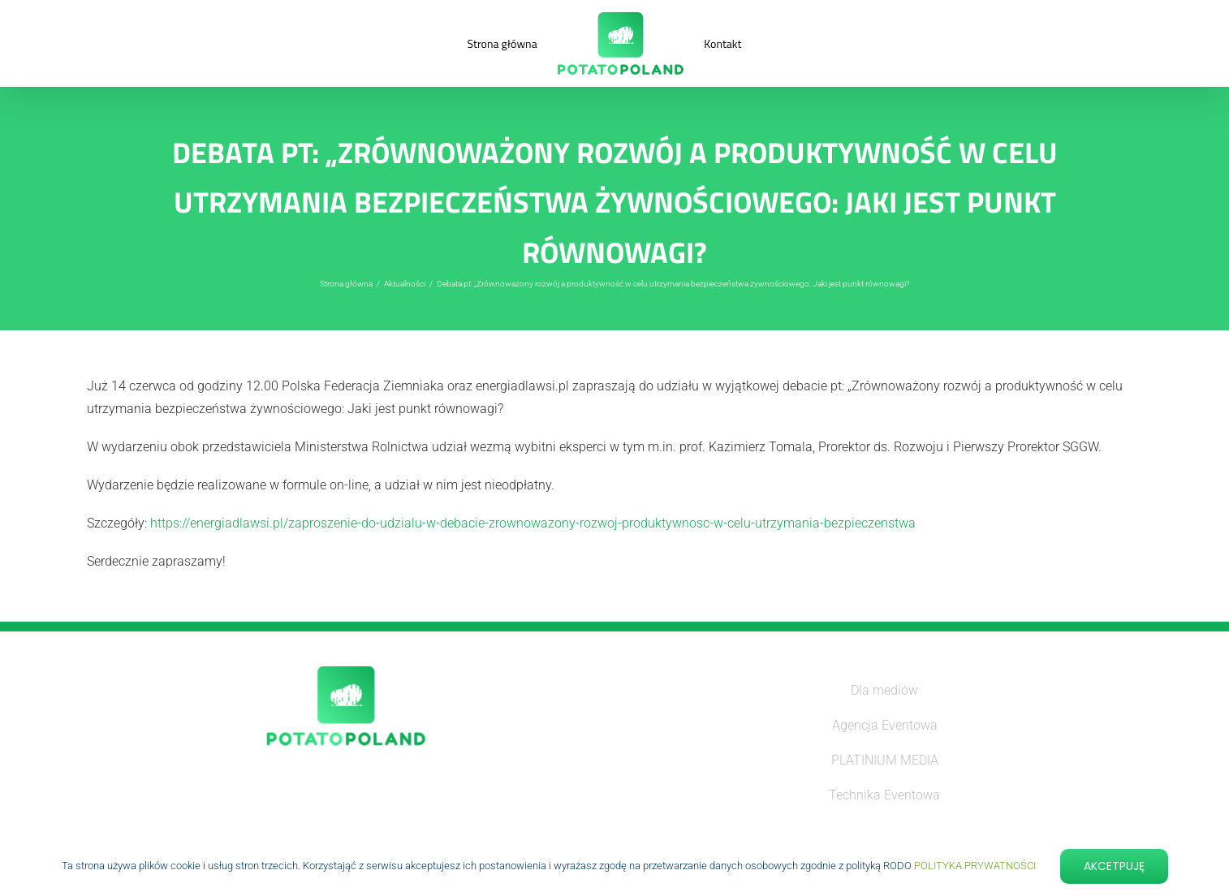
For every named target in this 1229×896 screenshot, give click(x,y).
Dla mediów (884, 690)
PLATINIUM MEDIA (884, 760)
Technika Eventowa (884, 795)
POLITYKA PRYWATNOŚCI (975, 865)
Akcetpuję (1114, 866)
